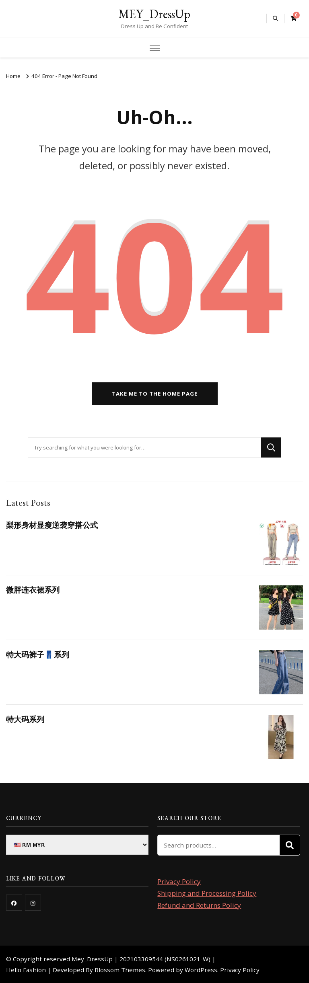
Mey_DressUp (92, 959)
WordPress (201, 970)
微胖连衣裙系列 (33, 590)
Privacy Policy (179, 881)
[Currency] (77, 845)
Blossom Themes (120, 970)
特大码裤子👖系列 (37, 654)
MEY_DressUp (154, 14)
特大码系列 (25, 719)
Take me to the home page (155, 393)
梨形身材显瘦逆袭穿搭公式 (52, 525)
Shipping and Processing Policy (206, 893)
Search (290, 845)
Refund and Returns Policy (199, 905)
